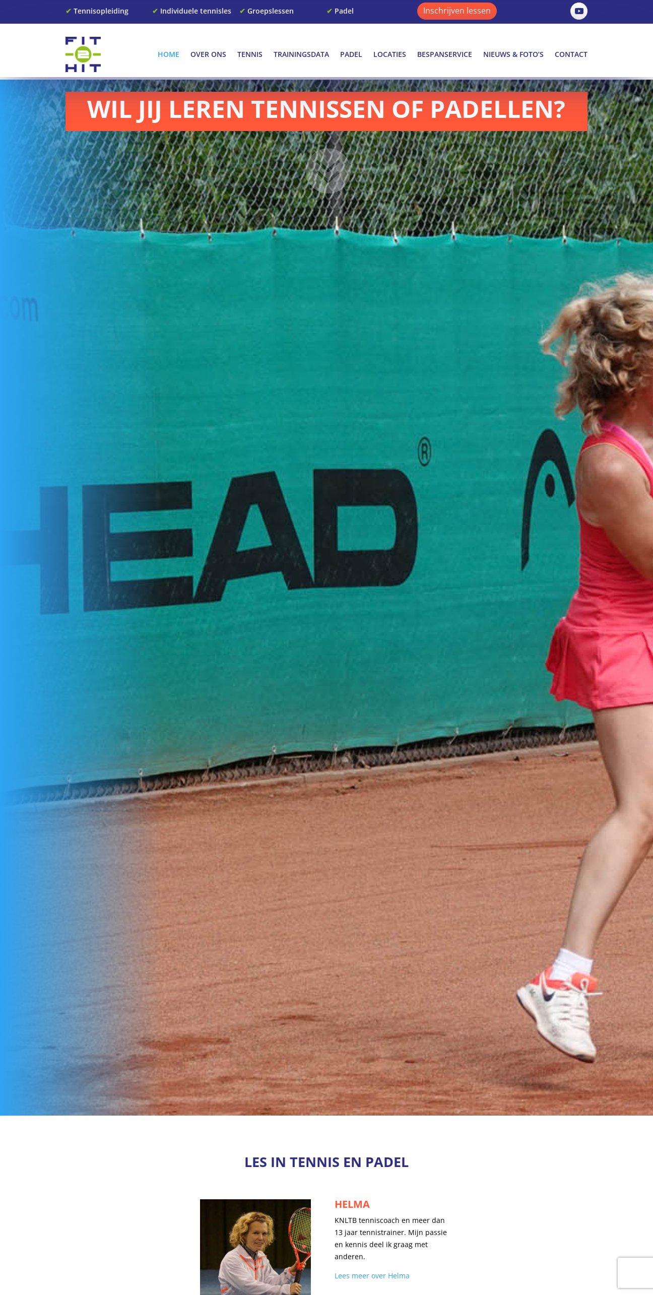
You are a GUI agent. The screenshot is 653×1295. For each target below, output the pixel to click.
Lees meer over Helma (372, 1275)
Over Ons (208, 54)
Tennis (250, 54)
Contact (571, 54)
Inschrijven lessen (457, 10)
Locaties (389, 54)
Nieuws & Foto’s (513, 54)
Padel (351, 54)
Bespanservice (444, 54)
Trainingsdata (301, 54)
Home (168, 54)
